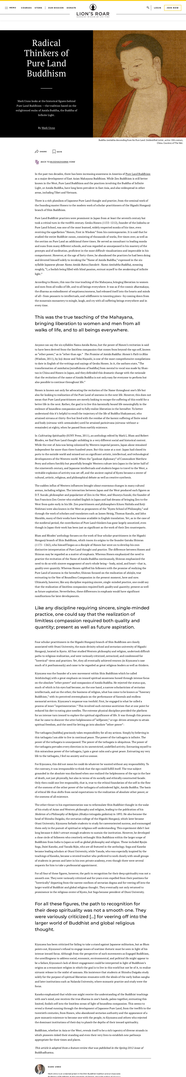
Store (38, 8)
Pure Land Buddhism (138, 174)
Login (157, 8)
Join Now (173, 8)
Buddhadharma (59, 162)
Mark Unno (48, 128)
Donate (71, 8)
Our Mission (56, 8)
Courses (26, 8)
